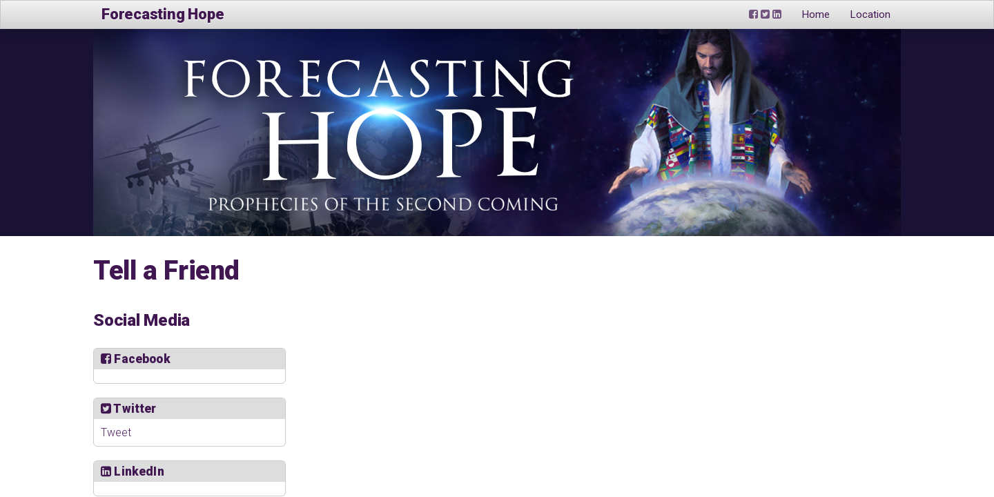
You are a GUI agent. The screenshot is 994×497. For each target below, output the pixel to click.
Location (870, 14)
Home (816, 14)
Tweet (116, 432)
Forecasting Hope (162, 14)
